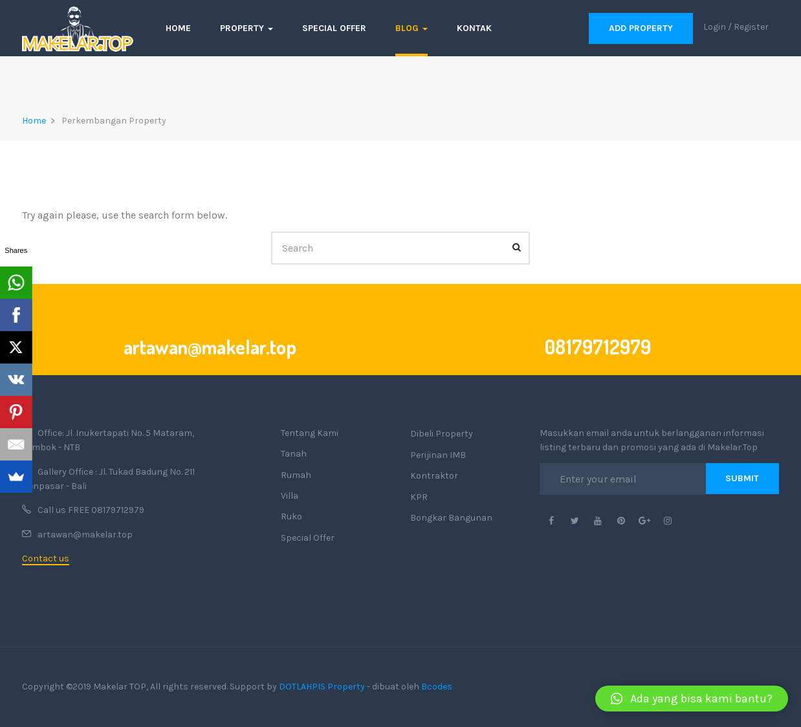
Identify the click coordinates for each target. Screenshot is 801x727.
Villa (289, 495)
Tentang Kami (309, 433)
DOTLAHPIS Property (322, 686)
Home (178, 28)
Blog (411, 28)
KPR (419, 497)
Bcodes (436, 686)
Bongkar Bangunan (451, 517)
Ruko (291, 516)
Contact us (45, 558)
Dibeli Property (441, 433)
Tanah (294, 453)
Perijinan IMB (438, 455)
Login (714, 26)
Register (751, 26)
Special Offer (334, 28)
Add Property (641, 28)
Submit (742, 478)
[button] (691, 698)
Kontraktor (434, 475)
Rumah (296, 475)
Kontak (474, 28)
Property (246, 28)
